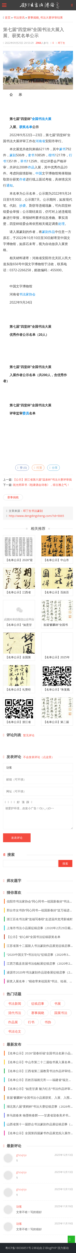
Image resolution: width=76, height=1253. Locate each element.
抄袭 (22, 205)
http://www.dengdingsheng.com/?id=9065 (36, 516)
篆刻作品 (48, 232)
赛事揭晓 (13, 497)
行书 (31, 1022)
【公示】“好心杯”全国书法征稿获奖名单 (33, 937)
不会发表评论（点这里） (38, 757)
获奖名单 (25, 127)
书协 (48, 1022)
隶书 (31, 155)
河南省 (40, 141)
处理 (61, 223)
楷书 (51, 155)
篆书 (62, 149)
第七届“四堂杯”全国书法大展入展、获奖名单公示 (33, 32)
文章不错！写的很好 (29, 1212)
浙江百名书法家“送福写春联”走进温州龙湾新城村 (40, 919)
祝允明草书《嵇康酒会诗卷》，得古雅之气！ (41, 485)
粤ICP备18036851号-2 (19, 1248)
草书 (23, 161)
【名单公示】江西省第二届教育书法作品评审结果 (40, 1071)
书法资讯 (19, 17)
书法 (41, 119)
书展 (57, 1003)
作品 (31, 167)
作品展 (13, 1022)
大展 (48, 119)
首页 (8, 17)
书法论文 (14, 1031)
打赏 (38, 467)
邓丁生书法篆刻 (33, 511)
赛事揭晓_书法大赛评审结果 (45, 17)
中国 (38, 173)
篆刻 (13, 155)
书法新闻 (14, 1003)
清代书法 (14, 1013)
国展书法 (60, 1013)
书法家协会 (27, 294)
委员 (25, 413)
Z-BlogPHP (50, 1248)
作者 (22, 179)
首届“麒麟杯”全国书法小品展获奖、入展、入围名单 (41, 1097)
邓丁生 (61, 43)
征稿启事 (37, 1003)
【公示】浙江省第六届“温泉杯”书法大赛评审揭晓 (37, 481)
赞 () (22, 467)
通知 (9, 185)
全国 (35, 119)
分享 (53, 467)
